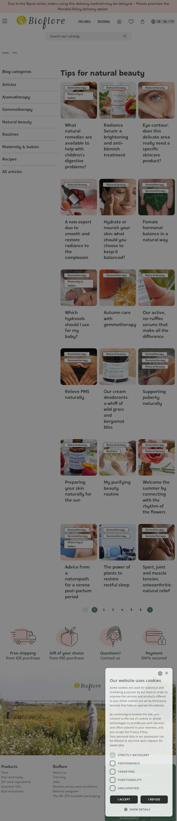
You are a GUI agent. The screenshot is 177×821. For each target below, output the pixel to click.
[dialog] (139, 742)
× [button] (166, 673)
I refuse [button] (154, 799)
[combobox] (160, 673)
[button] (139, 809)
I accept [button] (124, 799)
